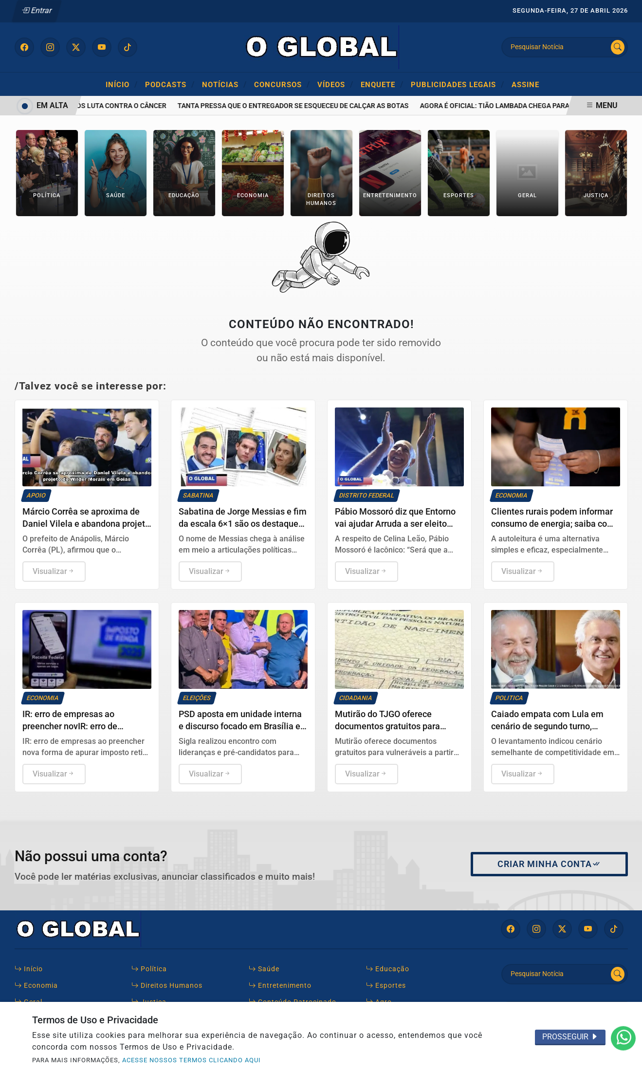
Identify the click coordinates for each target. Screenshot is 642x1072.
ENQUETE (382, 84)
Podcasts (170, 84)
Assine (525, 84)
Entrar (36, 10)
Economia (36, 985)
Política (149, 969)
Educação (387, 969)
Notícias (224, 84)
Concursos (282, 84)
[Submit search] (617, 47)
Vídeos (335, 84)
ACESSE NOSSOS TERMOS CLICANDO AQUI (191, 1060)
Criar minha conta (549, 864)
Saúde (264, 969)
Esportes (386, 985)
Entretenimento (280, 985)
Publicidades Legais (457, 84)
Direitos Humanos (166, 985)
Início (122, 84)
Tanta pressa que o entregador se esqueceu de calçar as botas (301, 106)
